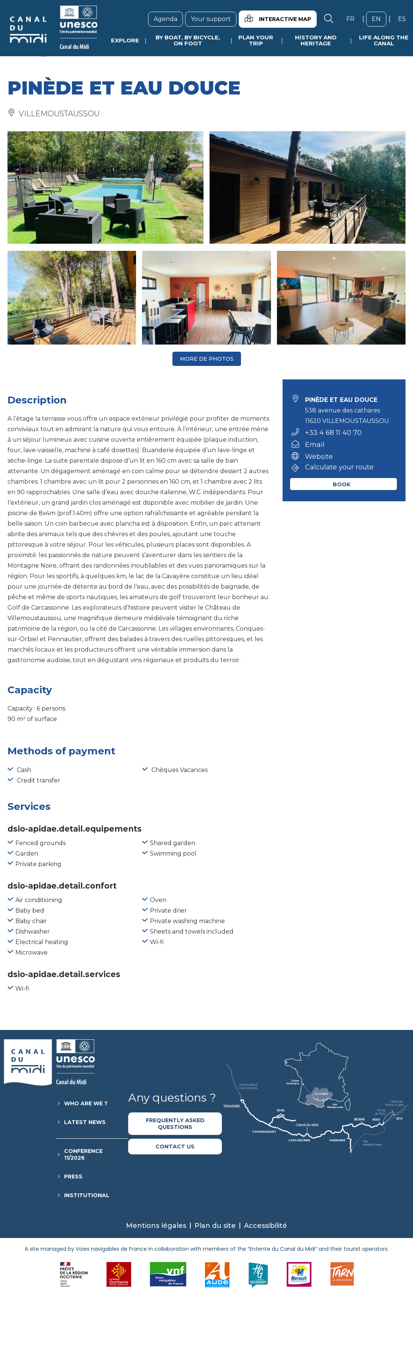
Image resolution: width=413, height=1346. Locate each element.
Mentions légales (156, 1226)
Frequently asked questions (175, 1123)
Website (319, 457)
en (379, 18)
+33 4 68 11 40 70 (333, 433)
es (405, 18)
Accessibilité (265, 1226)
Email (315, 445)
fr (353, 18)
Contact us (175, 1146)
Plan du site (215, 1226)
